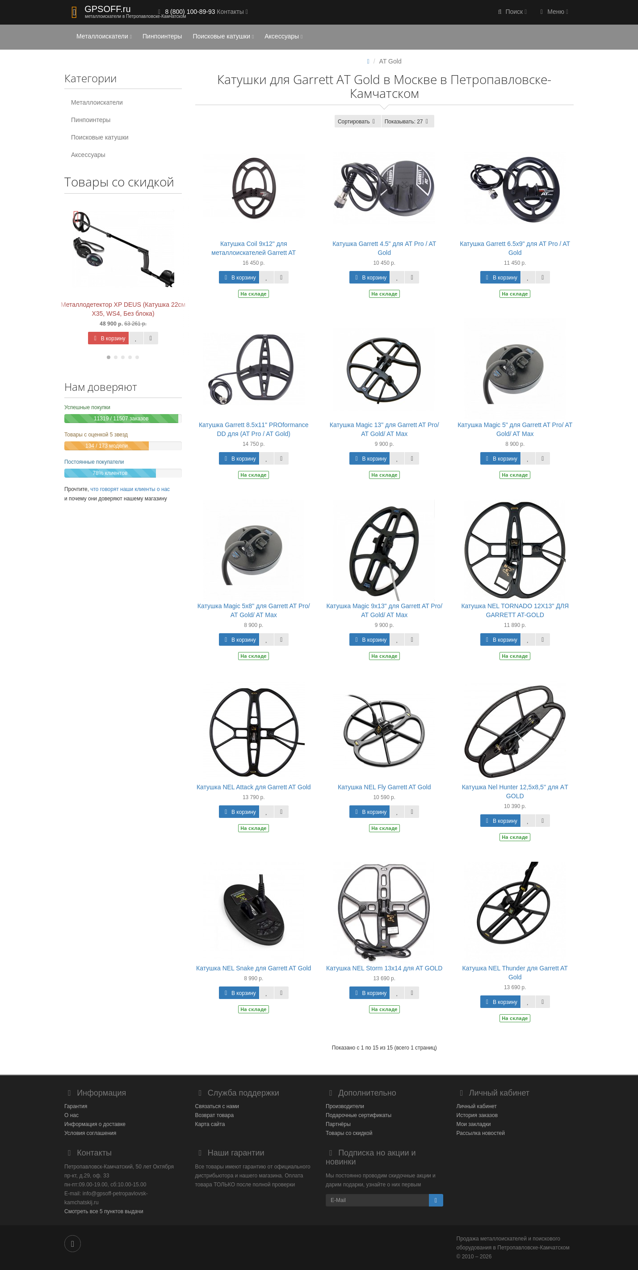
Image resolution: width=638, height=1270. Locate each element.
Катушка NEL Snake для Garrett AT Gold (253, 968)
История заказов (477, 1115)
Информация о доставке (95, 1124)
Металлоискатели (104, 36)
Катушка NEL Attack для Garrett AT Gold (254, 787)
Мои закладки (474, 1124)
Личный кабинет (477, 1106)
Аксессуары (283, 36)
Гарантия (75, 1106)
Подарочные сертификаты (358, 1115)
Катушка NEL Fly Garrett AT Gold (384, 787)
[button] (512, 12)
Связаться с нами (217, 1106)
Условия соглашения (90, 1133)
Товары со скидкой (349, 1133)
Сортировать (358, 122)
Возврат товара (214, 1115)
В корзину (108, 338)
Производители (345, 1106)
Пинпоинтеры (162, 36)
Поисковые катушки (223, 36)
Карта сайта (210, 1124)
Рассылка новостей (481, 1133)
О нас (71, 1115)
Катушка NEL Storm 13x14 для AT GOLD (384, 968)
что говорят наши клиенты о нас (130, 489)
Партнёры (338, 1124)
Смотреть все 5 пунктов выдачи (103, 1211)
